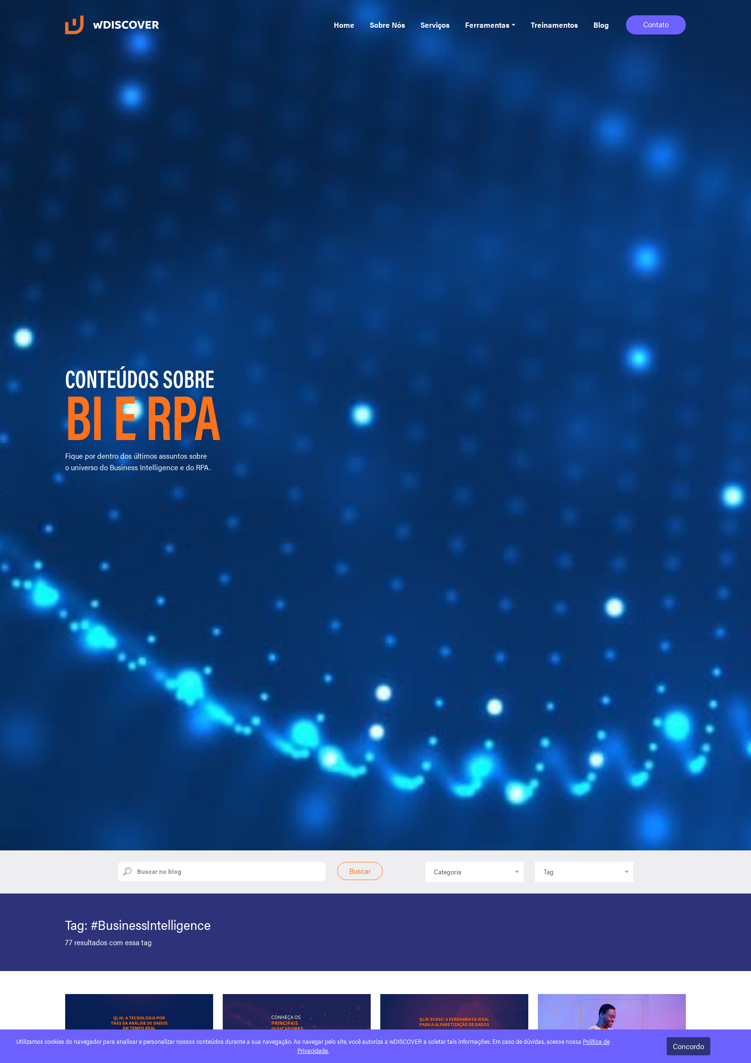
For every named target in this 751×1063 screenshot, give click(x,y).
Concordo (688, 1046)
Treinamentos (554, 24)
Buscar (360, 870)
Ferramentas (487, 24)
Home (344, 24)
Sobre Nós (387, 24)
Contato (656, 24)
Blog (601, 24)
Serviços (435, 24)
